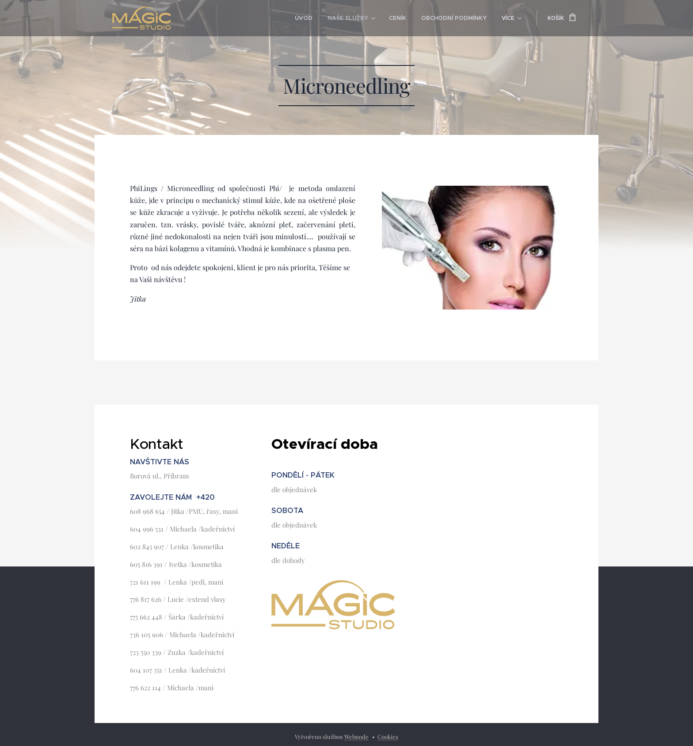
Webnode (356, 736)
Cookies (387, 736)
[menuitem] (311, 18)
